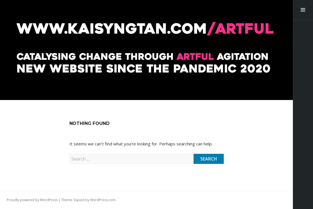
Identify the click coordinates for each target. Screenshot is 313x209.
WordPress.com (103, 200)
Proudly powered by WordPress (32, 200)
